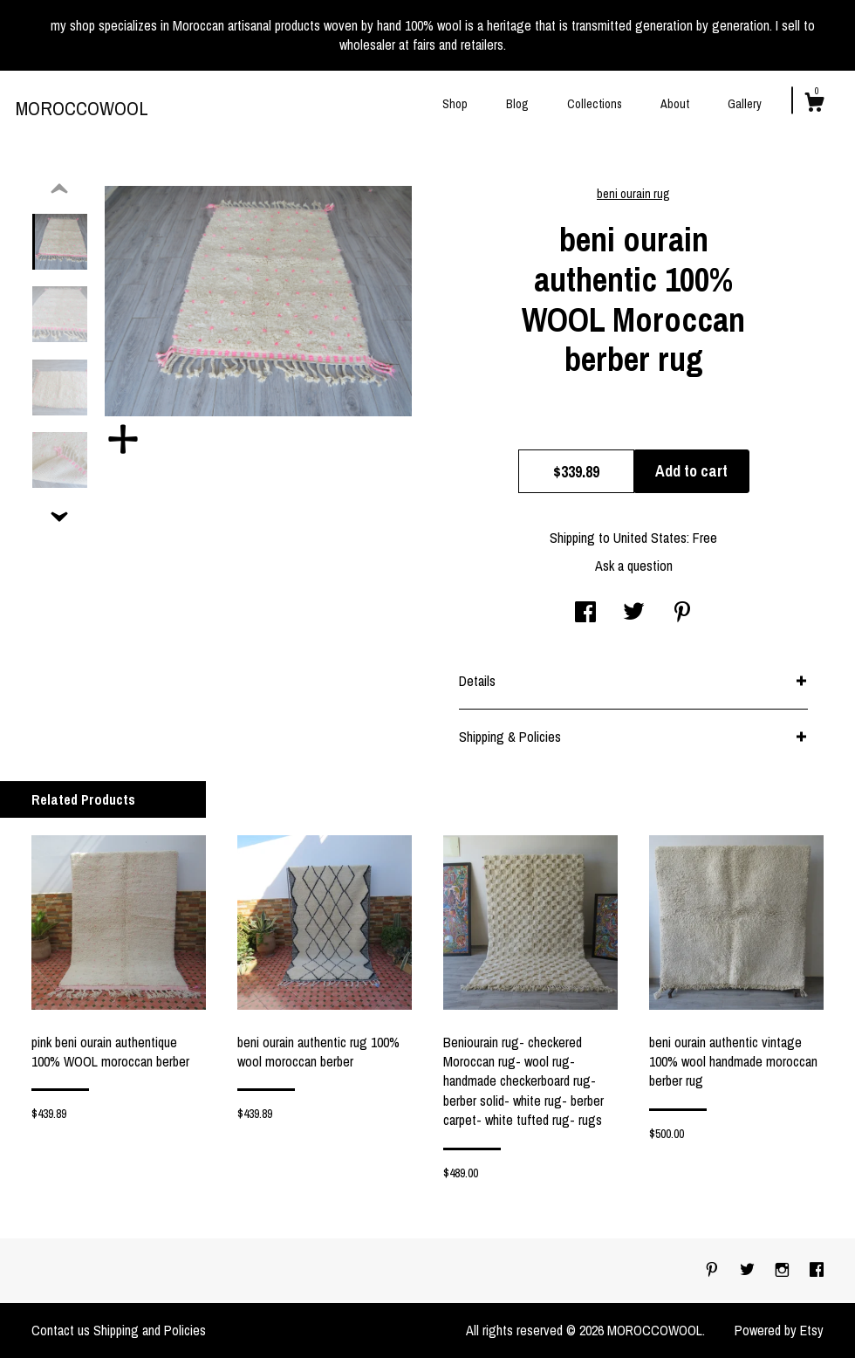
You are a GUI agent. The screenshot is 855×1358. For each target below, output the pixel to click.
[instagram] (784, 1269)
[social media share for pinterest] (682, 613)
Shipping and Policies (149, 1330)
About (674, 104)
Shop (455, 104)
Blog (517, 104)
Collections (594, 104)
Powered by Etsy (779, 1330)
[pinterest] (713, 1269)
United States (650, 537)
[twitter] (749, 1269)
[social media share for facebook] (585, 613)
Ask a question (634, 565)
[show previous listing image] (59, 189)
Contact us (60, 1330)
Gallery (745, 104)
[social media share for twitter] (634, 613)
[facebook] (817, 1269)
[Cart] (814, 105)
